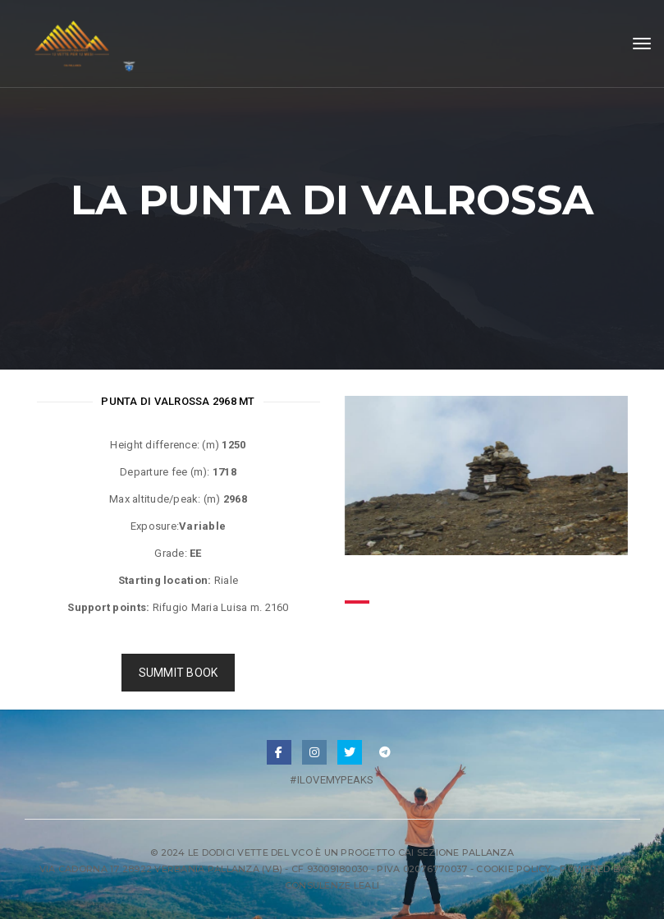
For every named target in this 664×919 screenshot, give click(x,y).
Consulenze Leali (332, 885)
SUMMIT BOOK (178, 672)
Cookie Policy (513, 869)
